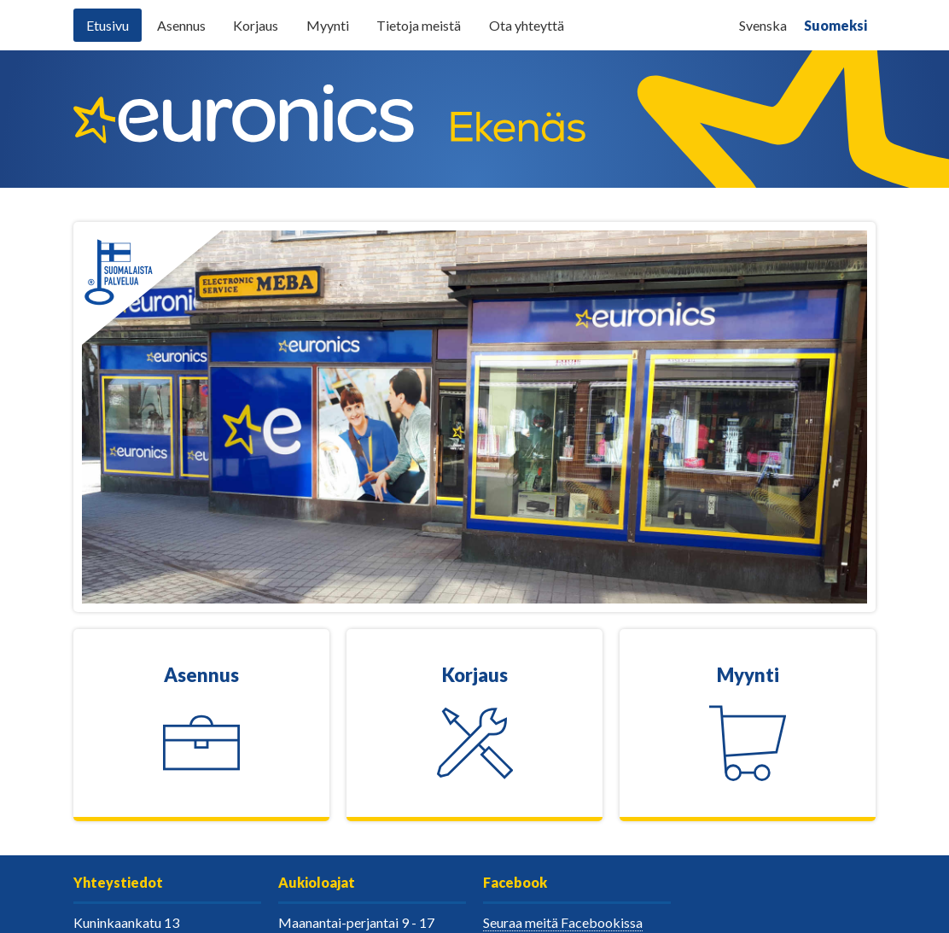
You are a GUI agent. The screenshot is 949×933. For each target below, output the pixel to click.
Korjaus (255, 25)
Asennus (181, 25)
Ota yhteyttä (526, 25)
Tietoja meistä (418, 25)
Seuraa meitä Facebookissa (563, 922)
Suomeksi (835, 25)
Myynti (327, 25)
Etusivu (107, 25)
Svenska (763, 25)
